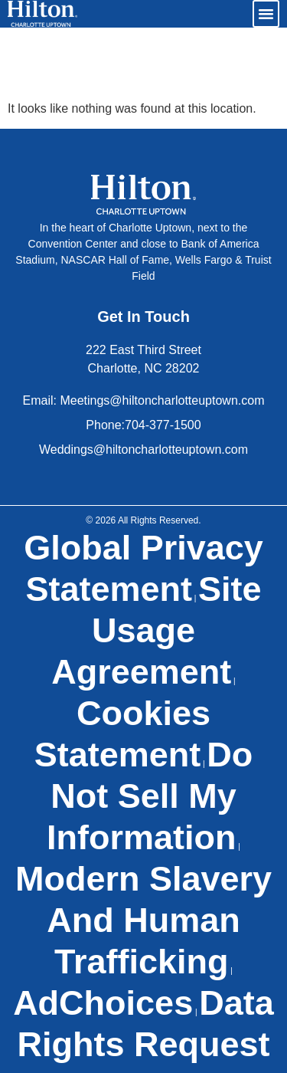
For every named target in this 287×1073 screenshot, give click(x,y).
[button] (266, 14)
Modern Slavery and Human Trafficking (143, 920)
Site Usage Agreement (156, 630)
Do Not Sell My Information (150, 796)
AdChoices (103, 1002)
